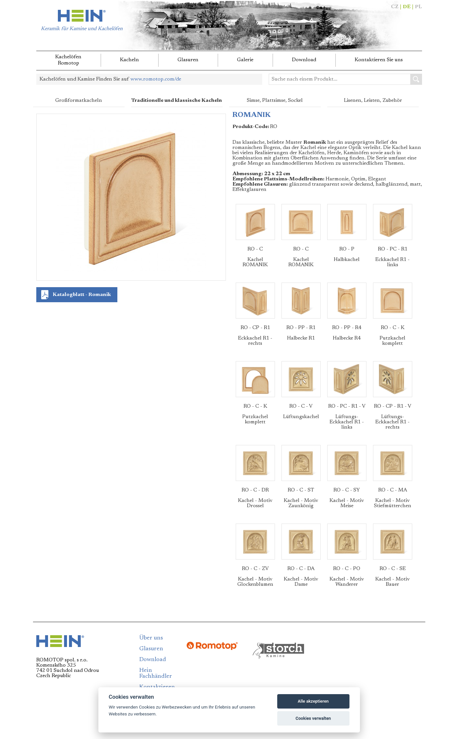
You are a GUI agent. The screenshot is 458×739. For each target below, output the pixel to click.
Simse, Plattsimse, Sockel (275, 100)
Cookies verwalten (313, 718)
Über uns (151, 638)
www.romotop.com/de (155, 79)
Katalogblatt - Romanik (82, 294)
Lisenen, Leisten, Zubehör (373, 100)
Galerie (245, 60)
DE (407, 6)
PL (418, 6)
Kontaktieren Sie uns (379, 60)
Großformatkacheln (78, 100)
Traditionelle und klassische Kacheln (176, 100)
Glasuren (188, 60)
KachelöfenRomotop (68, 60)
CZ (395, 6)
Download (304, 60)
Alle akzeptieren (313, 701)
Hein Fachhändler (155, 673)
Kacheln (129, 60)
